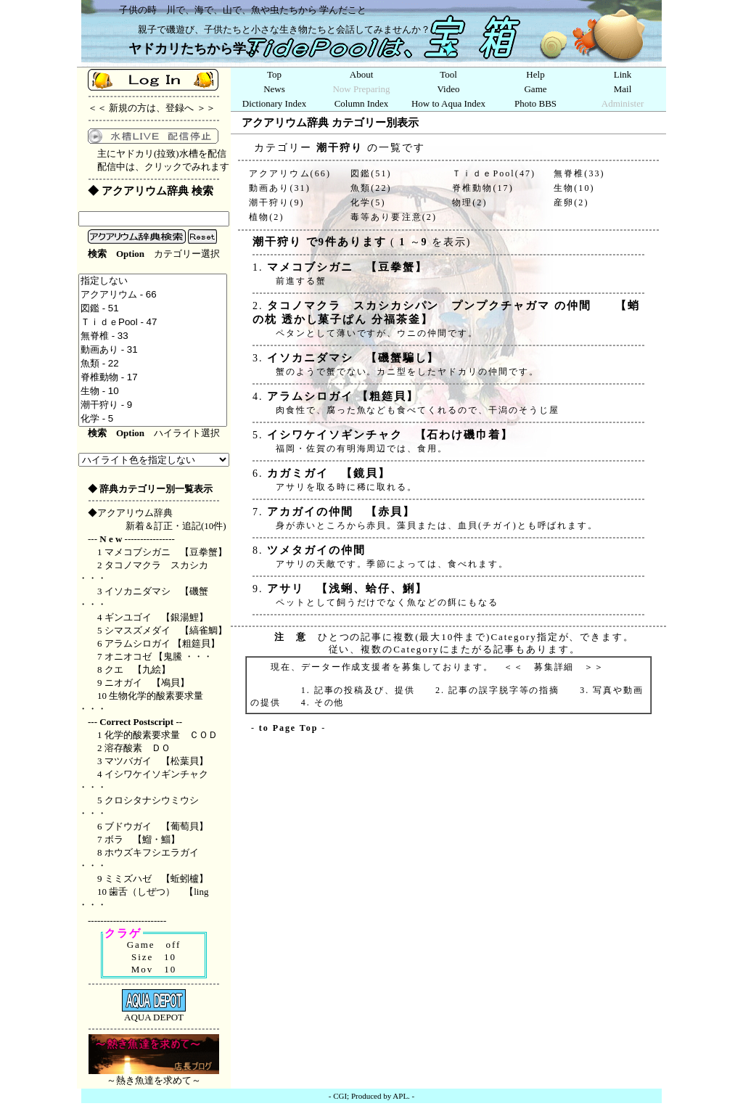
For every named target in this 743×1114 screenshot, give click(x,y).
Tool (448, 74)
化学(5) (368, 202)
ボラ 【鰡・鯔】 (142, 839)
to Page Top (288, 728)
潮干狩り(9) (277, 202)
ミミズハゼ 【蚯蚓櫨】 (156, 878)
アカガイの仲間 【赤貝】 (338, 511)
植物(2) (266, 217)
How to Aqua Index (448, 103)
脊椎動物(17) (483, 188)
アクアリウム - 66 (152, 295)
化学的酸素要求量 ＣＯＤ (165, 734)
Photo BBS (535, 103)
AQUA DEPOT (154, 1013)
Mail (623, 88)
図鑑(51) (371, 173)
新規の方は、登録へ (151, 107)
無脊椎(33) (579, 173)
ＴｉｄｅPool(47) (493, 173)
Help (535, 74)
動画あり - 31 (152, 350)
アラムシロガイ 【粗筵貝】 (162, 643)
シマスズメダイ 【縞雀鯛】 (165, 630)
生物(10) (574, 188)
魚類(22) (371, 188)
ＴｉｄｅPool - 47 (152, 322)
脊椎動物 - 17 (152, 378)
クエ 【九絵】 (137, 669)
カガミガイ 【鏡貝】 (326, 473)
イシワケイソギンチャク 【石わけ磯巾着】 (388, 435)
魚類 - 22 (152, 364)
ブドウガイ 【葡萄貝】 (156, 826)
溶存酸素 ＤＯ (137, 747)
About (362, 74)
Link (623, 74)
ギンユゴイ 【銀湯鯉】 (156, 617)
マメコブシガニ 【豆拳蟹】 (165, 551)
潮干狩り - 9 (152, 405)
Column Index (361, 103)
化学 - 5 (152, 419)
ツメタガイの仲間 (314, 550)
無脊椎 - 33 (152, 336)
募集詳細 (554, 667)
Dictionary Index (274, 103)
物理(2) (470, 202)
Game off (154, 944)
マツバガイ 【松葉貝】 (156, 760)
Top (274, 74)
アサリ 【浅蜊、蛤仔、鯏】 (345, 588)
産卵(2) (571, 202)
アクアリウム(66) (290, 173)
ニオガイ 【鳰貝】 (146, 682)
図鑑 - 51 (152, 309)
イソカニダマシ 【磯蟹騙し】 (351, 358)
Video (449, 88)
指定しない (152, 281)
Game (535, 88)
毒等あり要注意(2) (393, 217)
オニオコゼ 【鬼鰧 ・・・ (158, 656)
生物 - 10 (152, 391)
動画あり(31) (280, 188)
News (274, 88)
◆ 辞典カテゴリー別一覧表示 (150, 488)
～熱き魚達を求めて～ (154, 1075)
